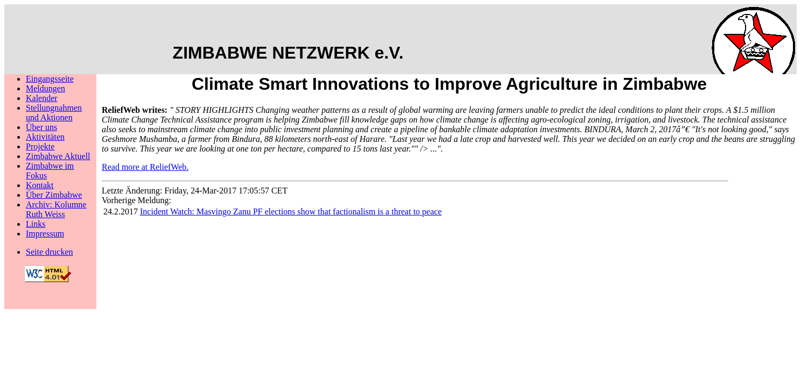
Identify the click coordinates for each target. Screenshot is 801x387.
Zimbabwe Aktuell (58, 156)
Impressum (45, 233)
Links (35, 223)
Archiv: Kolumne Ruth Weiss (56, 209)
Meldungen (45, 88)
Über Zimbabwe (54, 194)
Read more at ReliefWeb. (145, 166)
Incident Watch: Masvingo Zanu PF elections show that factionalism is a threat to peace (291, 211)
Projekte (40, 146)
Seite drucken (49, 251)
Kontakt (40, 185)
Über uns (41, 127)
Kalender (42, 98)
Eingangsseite (50, 78)
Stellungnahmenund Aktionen (54, 112)
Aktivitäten (45, 136)
